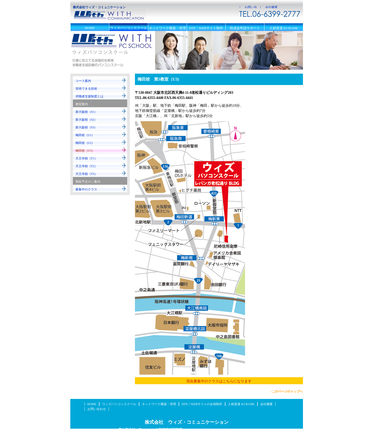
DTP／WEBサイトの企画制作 (202, 404)
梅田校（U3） (85, 150)
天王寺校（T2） (86, 166)
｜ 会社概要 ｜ (269, 7)
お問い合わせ (96, 409)
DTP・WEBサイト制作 (206, 28)
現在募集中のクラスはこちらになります (219, 381)
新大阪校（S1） (86, 112)
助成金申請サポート (245, 28)
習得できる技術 (86, 88)
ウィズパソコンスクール (128, 28)
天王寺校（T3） (86, 174)
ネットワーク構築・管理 (167, 28)
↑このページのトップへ (286, 391)
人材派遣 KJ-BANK (283, 28)
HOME (90, 28)
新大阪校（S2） (86, 119)
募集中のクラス (86, 189)
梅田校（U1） (85, 135)
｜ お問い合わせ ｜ (247, 7)
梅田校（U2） (85, 143)
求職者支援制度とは (89, 96)
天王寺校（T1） (86, 158)
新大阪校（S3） (86, 127)
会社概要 (266, 404)
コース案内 (83, 81)
